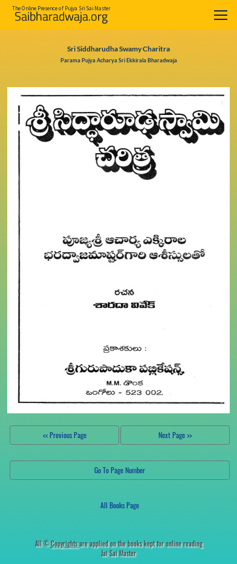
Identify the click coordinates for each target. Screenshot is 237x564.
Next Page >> (175, 435)
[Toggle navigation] (220, 14)
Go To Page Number (119, 470)
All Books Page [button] (119, 505)
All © (57, 543)
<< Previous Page (64, 435)
